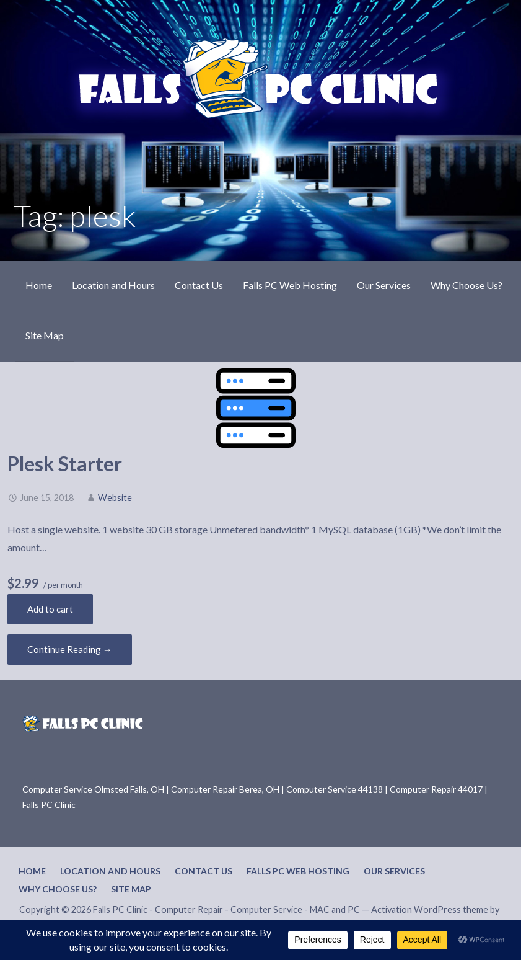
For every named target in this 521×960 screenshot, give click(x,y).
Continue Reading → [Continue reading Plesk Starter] (69, 649)
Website (115, 497)
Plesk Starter (64, 463)
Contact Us (199, 285)
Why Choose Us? (466, 285)
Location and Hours (113, 285)
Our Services (384, 285)
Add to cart (50, 609)
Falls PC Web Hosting (290, 285)
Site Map (44, 335)
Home (38, 285)
